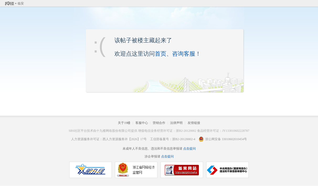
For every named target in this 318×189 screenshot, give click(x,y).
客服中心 (141, 123)
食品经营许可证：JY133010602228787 (223, 131)
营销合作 (159, 123)
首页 (160, 53)
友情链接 (194, 123)
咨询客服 (183, 53)
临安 (21, 3)
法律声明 (176, 123)
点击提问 (189, 148)
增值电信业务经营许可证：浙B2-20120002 (167, 131)
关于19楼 (124, 123)
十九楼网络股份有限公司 (113, 131)
